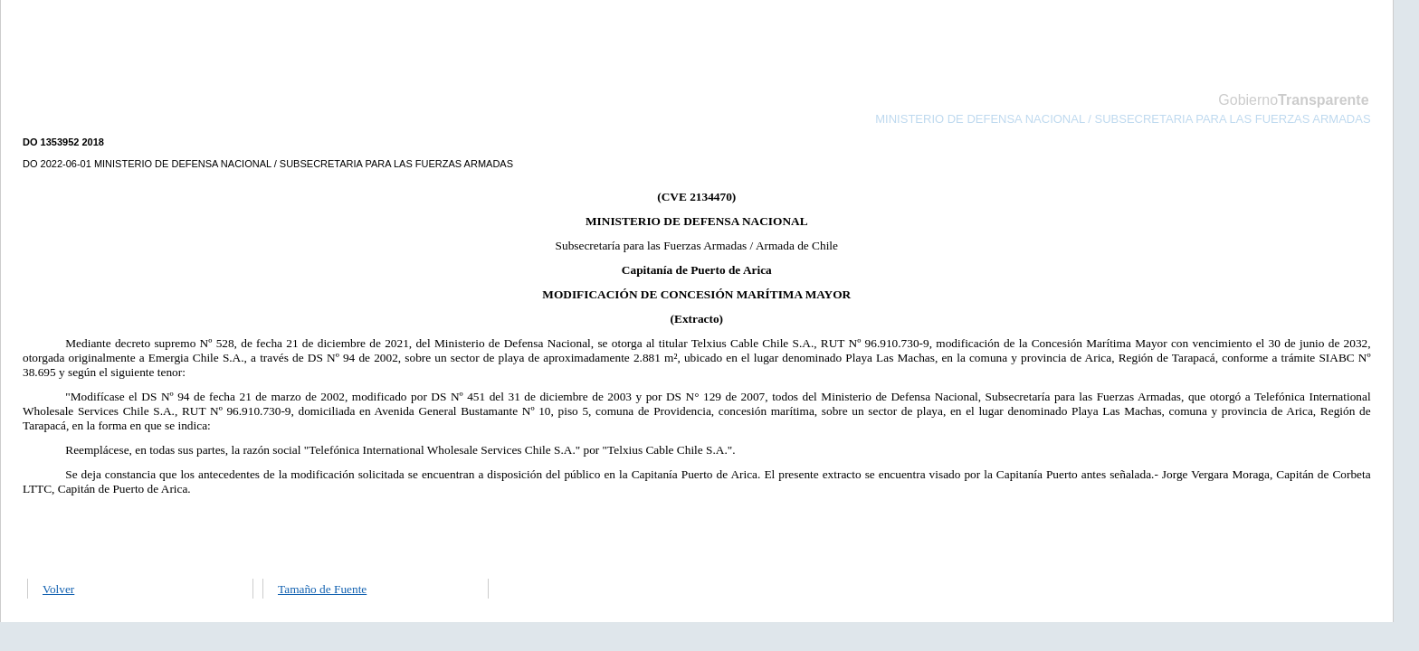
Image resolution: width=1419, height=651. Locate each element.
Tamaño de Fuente (322, 589)
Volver (58, 589)
